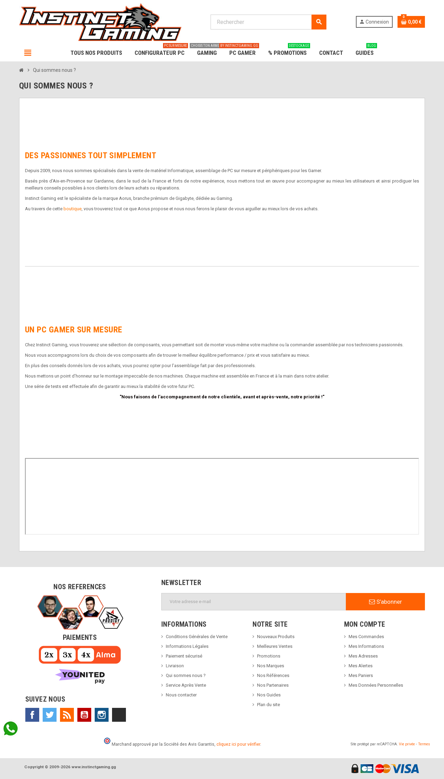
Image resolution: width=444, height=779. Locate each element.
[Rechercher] (268, 22)
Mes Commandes (366, 636)
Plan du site (268, 704)
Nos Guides (269, 694)
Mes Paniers (361, 675)
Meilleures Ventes (274, 646)
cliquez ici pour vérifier (238, 744)
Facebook (32, 715)
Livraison (175, 665)
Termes (424, 744)
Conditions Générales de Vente (197, 636)
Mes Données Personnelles (376, 685)
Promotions (268, 656)
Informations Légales (187, 646)
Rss (67, 715)
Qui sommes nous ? (186, 675)
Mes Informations (366, 646)
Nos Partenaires (273, 685)
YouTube (84, 715)
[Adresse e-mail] (253, 601)
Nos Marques (270, 665)
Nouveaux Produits (275, 636)
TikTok (119, 715)
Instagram (102, 715)
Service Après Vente (186, 685)
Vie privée (407, 744)
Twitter (50, 715)
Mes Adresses (363, 656)
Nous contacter (181, 694)
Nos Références (273, 675)
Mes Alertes (361, 665)
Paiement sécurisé (184, 656)
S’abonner (385, 601)
